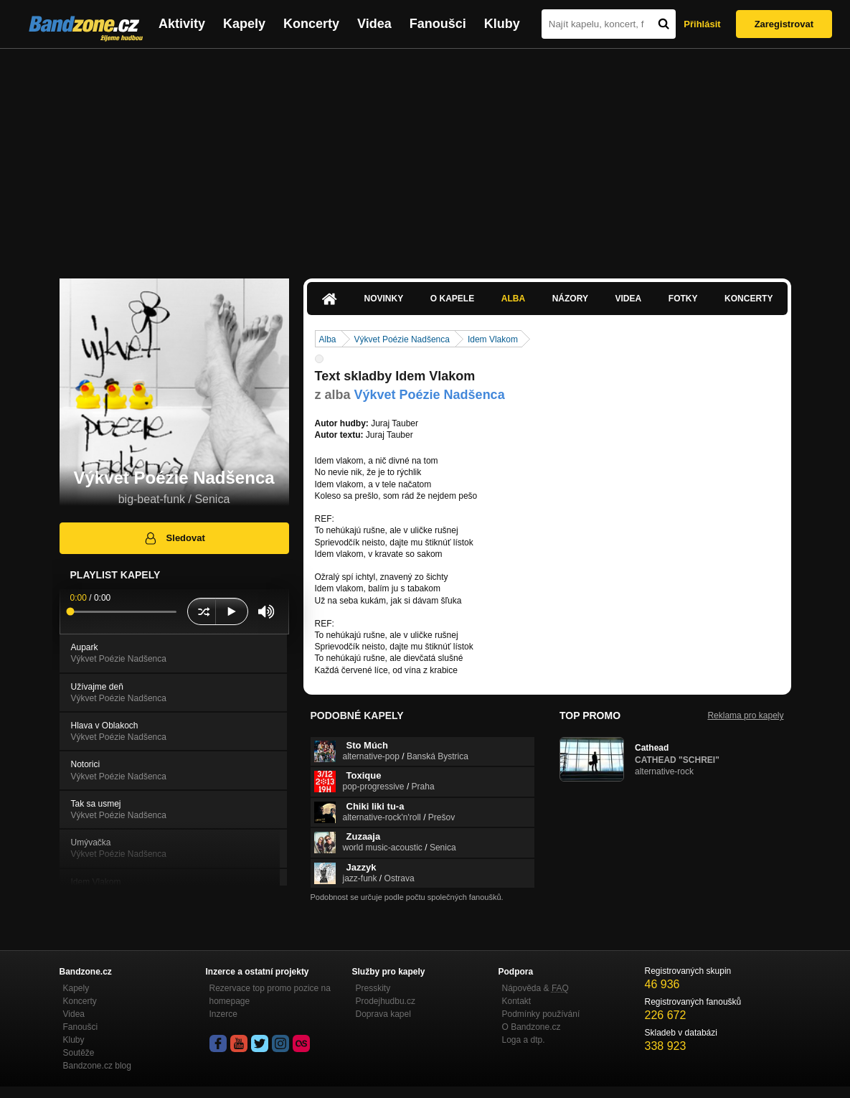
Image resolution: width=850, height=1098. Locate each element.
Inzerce (223, 1014)
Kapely (244, 24)
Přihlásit (702, 24)
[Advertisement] (425, 156)
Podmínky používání (541, 1014)
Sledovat (174, 538)
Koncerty (311, 24)
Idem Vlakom (493, 339)
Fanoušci (438, 24)
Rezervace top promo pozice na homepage (270, 994)
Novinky (384, 299)
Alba (513, 299)
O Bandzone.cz (531, 1027)
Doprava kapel (383, 1014)
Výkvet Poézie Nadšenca (402, 339)
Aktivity (182, 24)
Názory (570, 299)
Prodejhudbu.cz (385, 1001)
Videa (374, 24)
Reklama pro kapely (745, 715)
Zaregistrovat (784, 24)
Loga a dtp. (523, 1040)
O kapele (452, 299)
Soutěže (79, 1053)
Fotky (683, 299)
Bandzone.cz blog (97, 1066)
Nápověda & (535, 988)
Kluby (502, 24)
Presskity (373, 988)
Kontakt (517, 1001)
